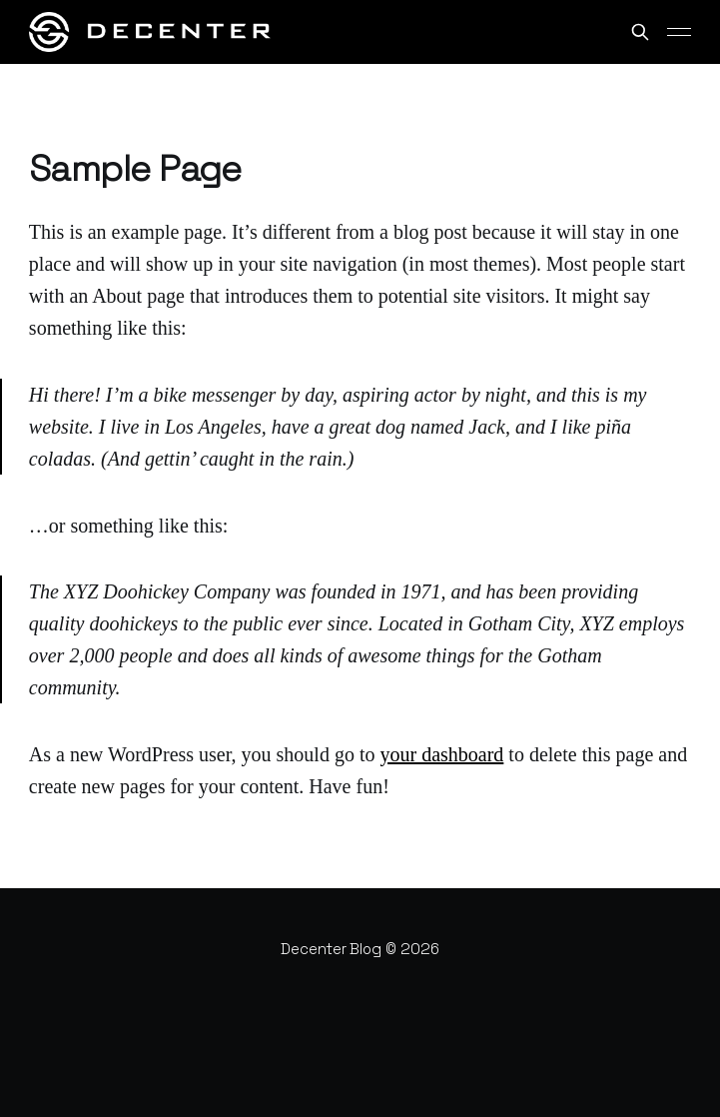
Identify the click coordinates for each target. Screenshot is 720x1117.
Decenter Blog (330, 948)
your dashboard (441, 754)
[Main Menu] (679, 32)
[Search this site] (640, 32)
